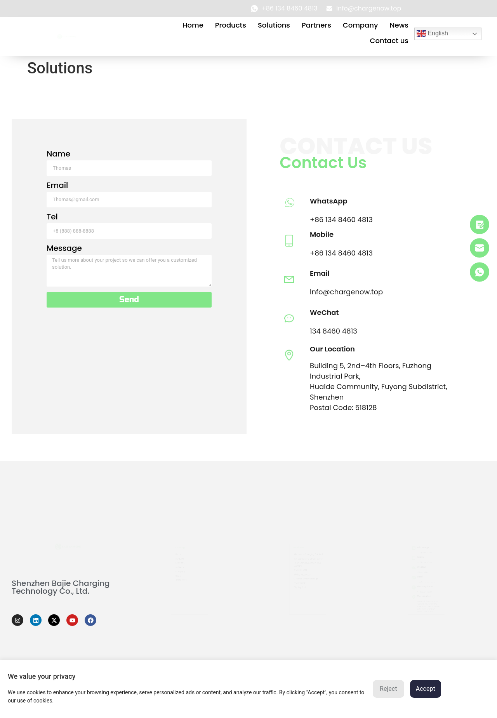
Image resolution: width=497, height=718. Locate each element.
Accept (425, 688)
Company (360, 25)
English (432, 33)
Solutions (274, 25)
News (398, 25)
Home (192, 25)
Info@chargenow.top (336, 292)
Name (68, 154)
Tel (62, 217)
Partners (316, 25)
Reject (388, 688)
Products (230, 25)
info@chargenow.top (426, 584)
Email (67, 186)
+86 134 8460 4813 (331, 219)
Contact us (389, 40)
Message (74, 249)
